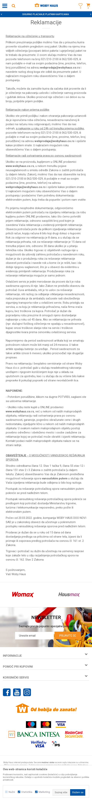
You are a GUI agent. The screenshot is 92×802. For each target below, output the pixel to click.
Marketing (44, 792)
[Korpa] (88, 10)
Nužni (12, 792)
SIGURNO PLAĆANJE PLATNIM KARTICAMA (45, 14)
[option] (46, 14)
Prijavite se (67, 635)
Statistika (26, 792)
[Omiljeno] (79, 10)
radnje (17, 445)
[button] (13, 5)
